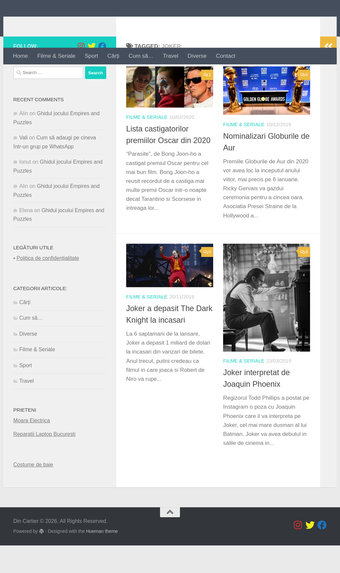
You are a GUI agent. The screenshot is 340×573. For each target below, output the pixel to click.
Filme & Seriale (56, 56)
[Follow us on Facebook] (102, 74)
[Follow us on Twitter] (92, 74)
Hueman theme (102, 558)
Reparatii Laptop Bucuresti (44, 462)
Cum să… (140, 56)
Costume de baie (33, 492)
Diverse (197, 56)
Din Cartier (50, 24)
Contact (225, 56)
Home (20, 56)
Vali (23, 165)
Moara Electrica (31, 448)
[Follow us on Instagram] (81, 74)
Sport (91, 56)
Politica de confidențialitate (48, 286)
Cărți (114, 56)
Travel (170, 56)
